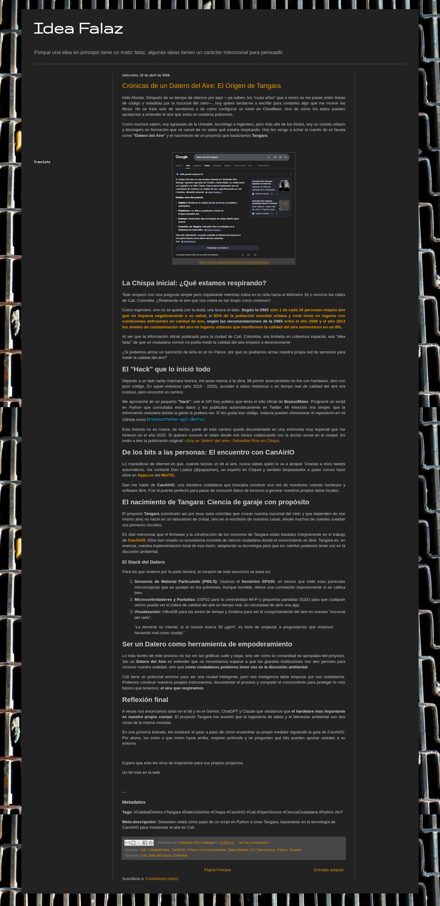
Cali (143, 850)
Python (282, 850)
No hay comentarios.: (254, 842)
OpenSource (266, 850)
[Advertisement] (72, 111)
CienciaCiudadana (212, 850)
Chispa (192, 850)
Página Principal (217, 870)
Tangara (295, 850)
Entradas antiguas (329, 870)
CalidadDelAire (159, 850)
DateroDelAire (238, 850)
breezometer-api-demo (175, 419)
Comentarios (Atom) (161, 879)
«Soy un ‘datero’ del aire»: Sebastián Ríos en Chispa (232, 440)
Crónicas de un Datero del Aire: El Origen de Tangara (201, 86)
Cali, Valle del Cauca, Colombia (164, 855)
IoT (253, 850)
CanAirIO (178, 850)
